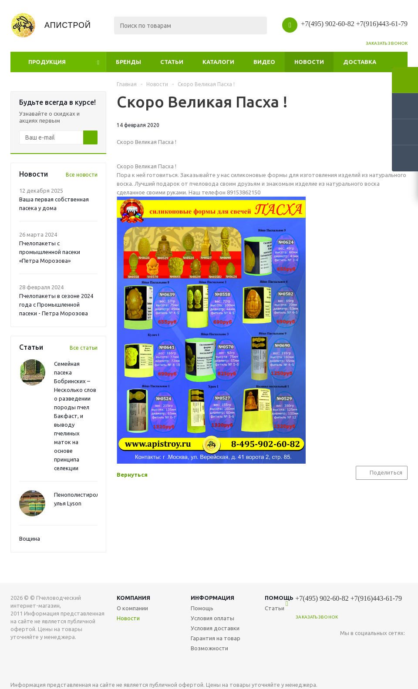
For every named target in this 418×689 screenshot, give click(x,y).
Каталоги (218, 62)
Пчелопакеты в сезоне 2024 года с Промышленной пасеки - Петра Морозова (56, 304)
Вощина (29, 538)
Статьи (171, 62)
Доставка (359, 62)
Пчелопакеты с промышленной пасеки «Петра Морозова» (49, 252)
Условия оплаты (212, 618)
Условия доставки (215, 628)
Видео (264, 62)
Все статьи (84, 348)
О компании (132, 608)
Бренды (128, 62)
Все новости (82, 174)
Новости (309, 62)
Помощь (202, 608)
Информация (212, 598)
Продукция (47, 62)
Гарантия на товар (215, 638)
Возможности (209, 648)
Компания (133, 598)
